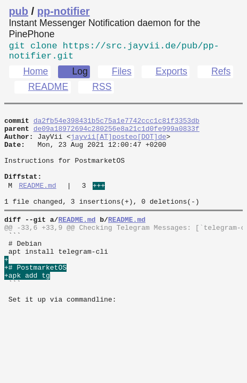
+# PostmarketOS (35, 298)
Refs (220, 75)
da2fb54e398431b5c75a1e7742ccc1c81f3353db (117, 126)
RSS (101, 91)
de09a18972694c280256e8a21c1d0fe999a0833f (117, 135)
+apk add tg (27, 308)
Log (79, 75)
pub (18, 11)
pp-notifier (63, 11)
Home (35, 75)
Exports (171, 75)
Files (121, 75)
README (48, 91)
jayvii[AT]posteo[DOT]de (118, 145)
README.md (37, 204)
